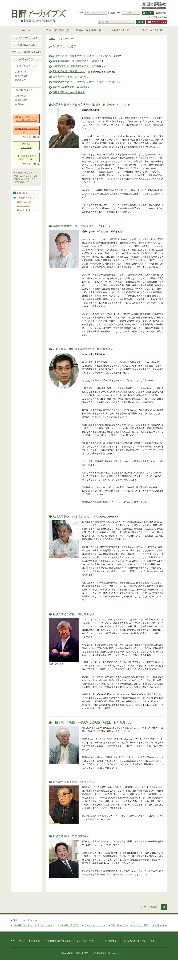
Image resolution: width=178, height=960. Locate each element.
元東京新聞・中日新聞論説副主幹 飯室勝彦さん (79, 66)
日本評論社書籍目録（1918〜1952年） (26, 157)
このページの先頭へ (150, 907)
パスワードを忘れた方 (157, 17)
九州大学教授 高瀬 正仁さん (68, 71)
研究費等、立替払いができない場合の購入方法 (26, 119)
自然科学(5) (20, 104)
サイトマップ (19, 941)
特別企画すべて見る (26, 146)
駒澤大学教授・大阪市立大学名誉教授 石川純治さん (81, 56)
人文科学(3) (20, 96)
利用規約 (35, 941)
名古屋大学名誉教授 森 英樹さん (71, 87)
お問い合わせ (161, 925)
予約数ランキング (45, 925)
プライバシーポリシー (86, 941)
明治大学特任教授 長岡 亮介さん (71, 76)
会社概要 (112, 941)
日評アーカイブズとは (94, 925)
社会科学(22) (21, 100)
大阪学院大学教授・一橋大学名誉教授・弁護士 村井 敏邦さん (86, 82)
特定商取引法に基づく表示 (58, 941)
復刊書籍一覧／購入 (69, 925)
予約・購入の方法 (119, 925)
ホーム (52, 39)
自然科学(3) (20, 80)
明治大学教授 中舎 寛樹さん (68, 92)
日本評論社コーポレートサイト (141, 941)
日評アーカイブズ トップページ (28, 920)
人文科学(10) (21, 72)
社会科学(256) (21, 76)
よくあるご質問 (140, 925)
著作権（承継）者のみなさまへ (26, 130)
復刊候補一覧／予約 (22, 925)
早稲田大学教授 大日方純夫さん (70, 61)
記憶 (111, 13)
